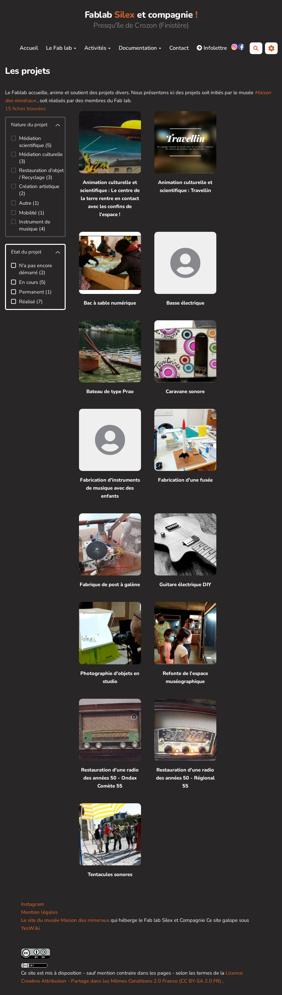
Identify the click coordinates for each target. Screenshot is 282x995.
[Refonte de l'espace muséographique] (185, 643)
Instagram (32, 904)
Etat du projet (26, 251)
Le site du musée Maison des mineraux (65, 920)
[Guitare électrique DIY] (185, 551)
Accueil (29, 48)
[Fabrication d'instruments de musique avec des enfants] (110, 454)
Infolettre (212, 48)
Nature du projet (29, 124)
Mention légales (39, 912)
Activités (97, 48)
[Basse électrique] (185, 269)
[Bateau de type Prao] (110, 358)
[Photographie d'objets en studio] (110, 643)
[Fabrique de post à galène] (110, 551)
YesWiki (30, 928)
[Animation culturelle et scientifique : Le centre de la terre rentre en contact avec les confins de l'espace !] (110, 165)
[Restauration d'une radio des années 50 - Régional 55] (185, 744)
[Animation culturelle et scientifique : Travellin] (185, 165)
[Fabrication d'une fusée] (185, 454)
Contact (179, 48)
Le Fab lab (61, 48)
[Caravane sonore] (185, 358)
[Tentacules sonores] (110, 841)
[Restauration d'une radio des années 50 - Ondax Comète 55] (110, 744)
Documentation (140, 48)
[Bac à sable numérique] (110, 269)
